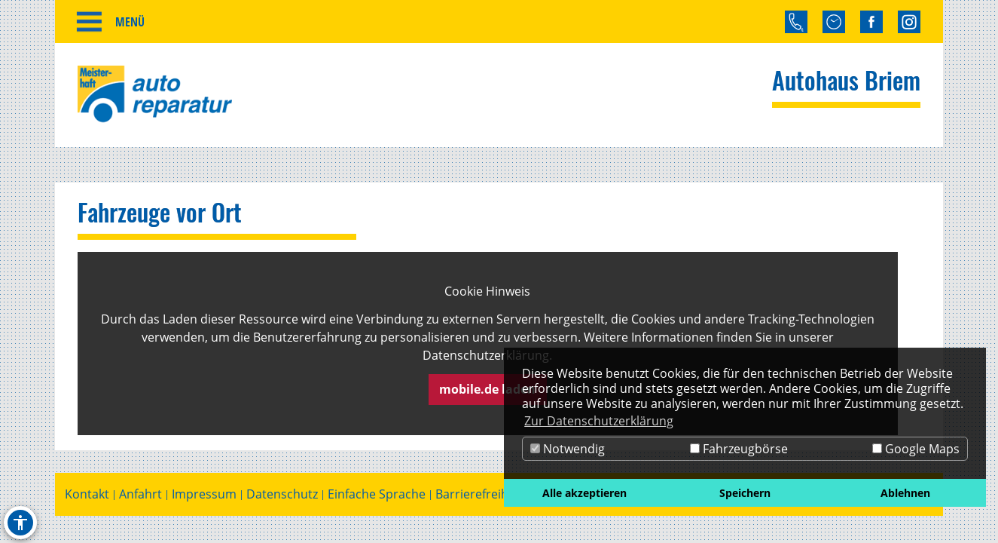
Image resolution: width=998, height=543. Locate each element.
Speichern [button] (745, 493)
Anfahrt (140, 497)
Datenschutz (282, 497)
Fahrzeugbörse (739, 448)
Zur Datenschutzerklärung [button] (598, 421)
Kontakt (87, 497)
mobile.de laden (487, 391)
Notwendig (567, 448)
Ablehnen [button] (905, 493)
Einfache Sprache (377, 497)
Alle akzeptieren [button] (584, 493)
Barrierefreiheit (479, 497)
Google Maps (916, 448)
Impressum (204, 497)
